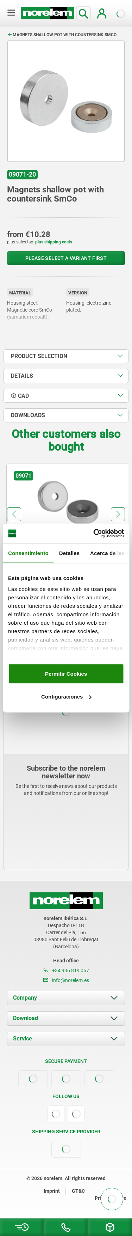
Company (25, 997)
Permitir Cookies (66, 673)
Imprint (52, 1191)
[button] (14, 514)
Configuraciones (66, 697)
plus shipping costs (53, 242)
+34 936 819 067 (66, 970)
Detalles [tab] (69, 553)
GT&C (78, 1191)
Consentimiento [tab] (28, 553)
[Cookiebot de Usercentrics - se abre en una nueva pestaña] (94, 533)
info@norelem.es (66, 980)
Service (22, 1038)
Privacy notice (110, 1198)
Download (25, 1018)
